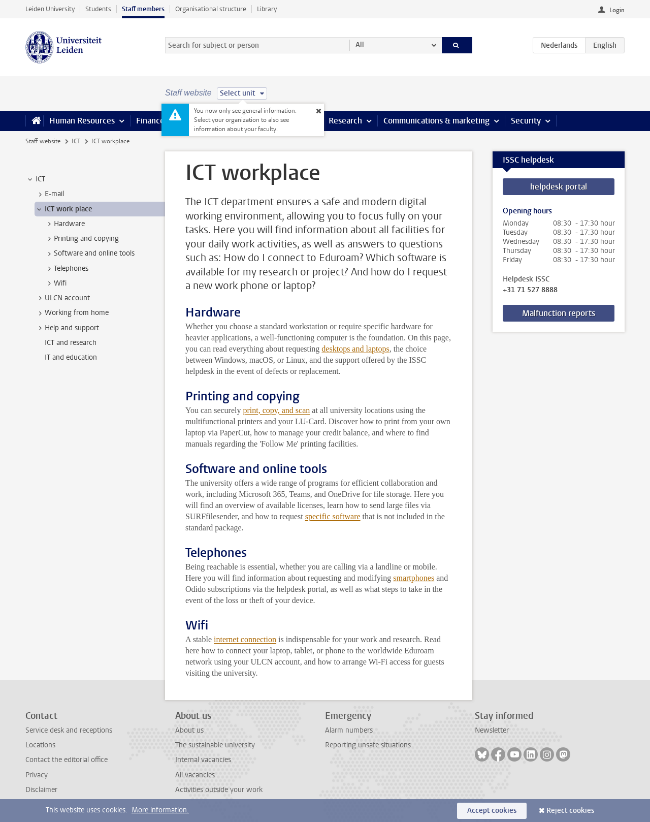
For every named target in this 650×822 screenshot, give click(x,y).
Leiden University (50, 9)
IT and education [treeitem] (71, 357)
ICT (76, 141)
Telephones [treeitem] (66, 269)
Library (267, 9)
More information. (160, 810)
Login (617, 10)
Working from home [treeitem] (72, 313)
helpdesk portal (558, 186)
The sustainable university (215, 745)
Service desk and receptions (68, 730)
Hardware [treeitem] (64, 224)
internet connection (245, 639)
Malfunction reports (558, 313)
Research (345, 120)
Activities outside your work (219, 790)
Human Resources (82, 120)
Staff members (143, 9)
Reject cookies (570, 810)
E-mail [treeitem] (49, 194)
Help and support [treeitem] (67, 328)
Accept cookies (491, 810)
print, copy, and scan (276, 410)
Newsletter (492, 730)
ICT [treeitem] (35, 179)
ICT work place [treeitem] (63, 209)
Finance (150, 120)
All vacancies (195, 775)
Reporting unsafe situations (368, 745)
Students (98, 9)
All (359, 45)
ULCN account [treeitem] (62, 298)
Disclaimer (41, 790)
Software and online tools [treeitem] (89, 253)
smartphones (413, 578)
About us (189, 730)
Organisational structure (210, 9)
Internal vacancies (203, 760)
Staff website (42, 141)
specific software (333, 516)
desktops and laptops (355, 348)
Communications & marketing (436, 120)
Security (526, 120)
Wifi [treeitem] (55, 283)
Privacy (36, 775)
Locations (40, 745)
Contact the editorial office (66, 760)
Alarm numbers (349, 730)
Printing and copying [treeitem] (81, 239)
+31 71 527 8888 (530, 290)
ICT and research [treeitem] (70, 342)
